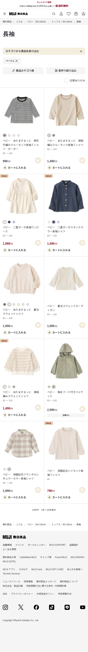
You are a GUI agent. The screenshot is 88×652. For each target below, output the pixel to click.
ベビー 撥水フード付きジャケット (66, 397)
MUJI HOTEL (9, 561)
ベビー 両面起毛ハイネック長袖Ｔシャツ (66, 475)
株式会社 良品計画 (13, 586)
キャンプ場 (45, 557)
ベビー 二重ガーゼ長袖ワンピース (22, 232)
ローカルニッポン (37, 545)
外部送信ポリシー (45, 594)
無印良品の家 (9, 557)
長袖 (78, 21)
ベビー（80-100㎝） (37, 21)
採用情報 (28, 581)
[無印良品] (14, 537)
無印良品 (7, 21)
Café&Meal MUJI (28, 557)
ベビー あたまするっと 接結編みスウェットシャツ (22, 397)
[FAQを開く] (76, 12)
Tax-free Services (11, 573)
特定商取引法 (64, 594)
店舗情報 (7, 545)
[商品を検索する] (54, 12)
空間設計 (73, 545)
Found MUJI (61, 557)
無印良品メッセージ (46, 581)
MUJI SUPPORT (57, 545)
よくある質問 (9, 549)
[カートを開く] (83, 12)
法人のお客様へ (74, 569)
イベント (19, 545)
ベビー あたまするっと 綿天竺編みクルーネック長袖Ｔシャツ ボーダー (22, 147)
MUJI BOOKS (77, 557)
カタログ (23, 569)
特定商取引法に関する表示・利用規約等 (46, 586)
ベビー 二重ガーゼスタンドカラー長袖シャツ (66, 232)
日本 (5, 594)
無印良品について (69, 581)
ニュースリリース (11, 581)
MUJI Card (36, 569)
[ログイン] (61, 12)
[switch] (38, 160)
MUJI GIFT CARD (54, 569)
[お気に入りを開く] (68, 12)
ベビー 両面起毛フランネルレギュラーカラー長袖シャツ (22, 479)
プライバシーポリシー (22, 594)
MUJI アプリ (9, 569)
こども (19, 21)
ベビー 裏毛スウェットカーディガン (66, 311)
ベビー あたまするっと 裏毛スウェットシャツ (22, 314)
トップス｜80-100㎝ (62, 21)
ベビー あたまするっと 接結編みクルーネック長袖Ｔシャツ (66, 145)
